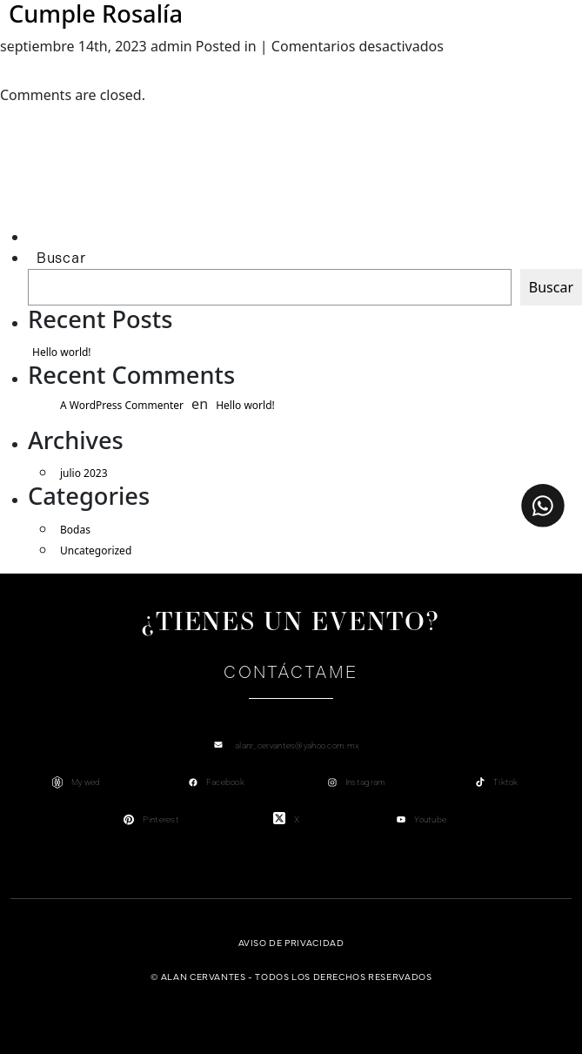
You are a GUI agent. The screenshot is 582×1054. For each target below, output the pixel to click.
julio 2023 (84, 473)
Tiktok (505, 782)
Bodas (75, 529)
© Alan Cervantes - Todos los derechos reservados (291, 976)
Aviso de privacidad (291, 942)
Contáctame (291, 672)
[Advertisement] (110, 187)
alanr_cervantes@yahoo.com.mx (297, 745)
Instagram (365, 782)
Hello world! (61, 352)
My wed (86, 782)
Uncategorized (95, 550)
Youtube (430, 819)
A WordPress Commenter (122, 405)
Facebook (225, 782)
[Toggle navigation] (13, 41)
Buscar (61, 258)
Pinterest (161, 819)
